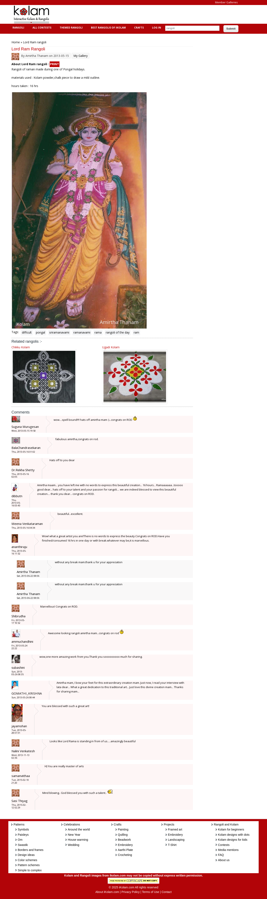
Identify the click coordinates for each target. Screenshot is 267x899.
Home (15, 42)
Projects (169, 824)
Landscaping (176, 839)
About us (223, 860)
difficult (27, 332)
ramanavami (81, 332)
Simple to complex (30, 870)
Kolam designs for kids (232, 839)
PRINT (54, 64)
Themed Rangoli (70, 27)
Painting (123, 829)
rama (98, 332)
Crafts (138, 27)
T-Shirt (172, 845)
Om (20, 839)
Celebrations (72, 824)
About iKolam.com (107, 892)
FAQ (221, 855)
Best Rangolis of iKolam (108, 27)
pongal (40, 332)
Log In (156, 27)
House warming (78, 839)
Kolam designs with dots (233, 834)
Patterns (19, 824)
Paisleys (23, 834)
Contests (223, 845)
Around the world (79, 829)
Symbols (23, 829)
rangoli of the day (118, 332)
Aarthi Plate (125, 850)
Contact (166, 892)
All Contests (41, 27)
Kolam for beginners (231, 829)
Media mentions (228, 850)
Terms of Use (150, 892)
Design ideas (26, 855)
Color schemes (27, 860)
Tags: (15, 332)
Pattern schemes (29, 865)
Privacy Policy (130, 892)
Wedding (73, 845)
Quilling (123, 834)
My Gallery (80, 56)
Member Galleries (226, 2)
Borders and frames (30, 850)
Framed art (175, 829)
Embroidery (125, 845)
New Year (74, 834)
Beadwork (124, 839)
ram (136, 332)
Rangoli (17, 27)
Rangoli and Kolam (226, 824)
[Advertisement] (130, 14)
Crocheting (125, 855)
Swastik (23, 845)
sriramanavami (59, 332)
